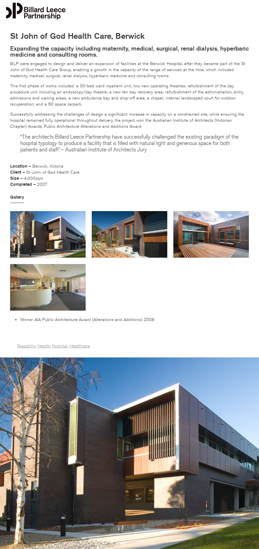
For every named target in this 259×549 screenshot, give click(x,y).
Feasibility (26, 346)
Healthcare (79, 346)
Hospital (59, 346)
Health (43, 346)
